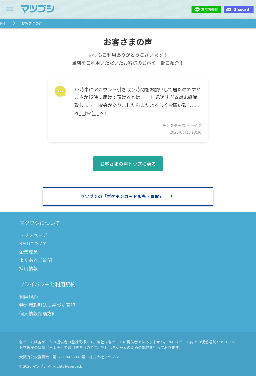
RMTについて (33, 243)
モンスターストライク (181, 125)
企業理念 (28, 251)
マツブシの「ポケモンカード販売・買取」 (128, 196)
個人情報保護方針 (38, 313)
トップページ (33, 235)
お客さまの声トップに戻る (128, 163)
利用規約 (28, 296)
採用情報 (28, 268)
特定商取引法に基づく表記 (47, 305)
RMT (3, 23)
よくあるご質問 (35, 260)
